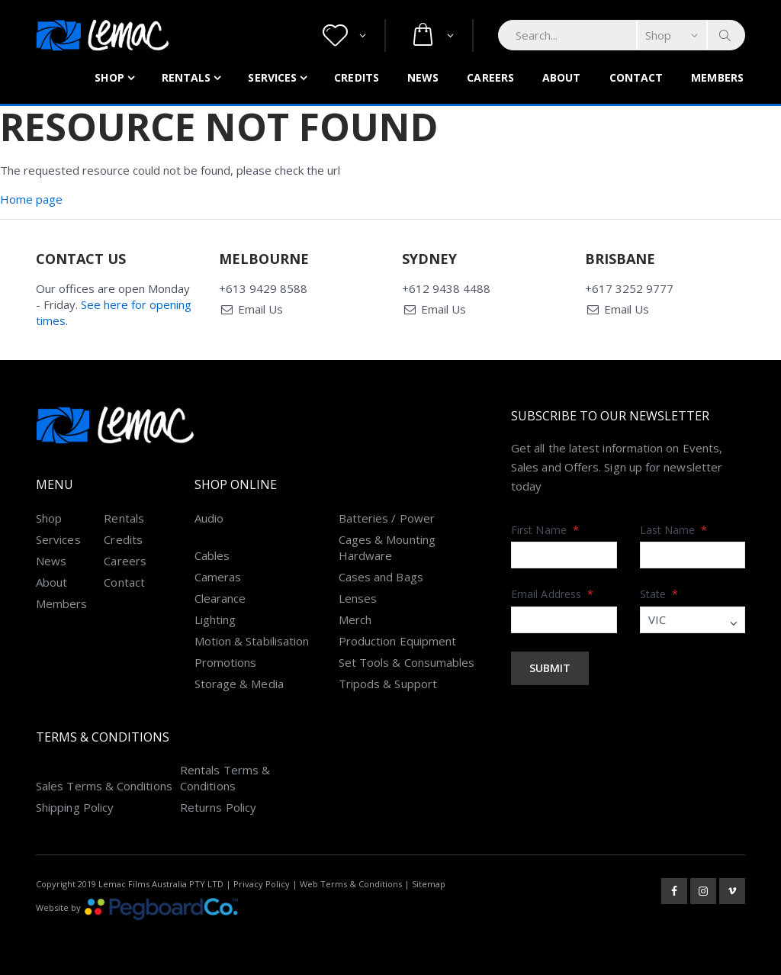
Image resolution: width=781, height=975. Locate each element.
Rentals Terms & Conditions (225, 777)
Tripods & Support (388, 683)
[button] (344, 35)
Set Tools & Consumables (407, 662)
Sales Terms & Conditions (104, 785)
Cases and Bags (381, 576)
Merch (355, 619)
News (423, 77)
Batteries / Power (387, 518)
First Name (545, 530)
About (561, 77)
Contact (636, 77)
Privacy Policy (261, 884)
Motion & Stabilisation (252, 640)
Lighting (215, 619)
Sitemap (428, 884)
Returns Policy (218, 807)
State (659, 594)
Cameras (218, 576)
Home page (31, 199)
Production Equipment (398, 640)
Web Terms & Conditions (351, 884)
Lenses (358, 598)
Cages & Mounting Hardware (387, 547)
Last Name (674, 530)
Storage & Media (239, 683)
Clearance (220, 598)
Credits (356, 77)
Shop (109, 77)
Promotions (225, 662)
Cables (212, 555)
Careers (490, 77)
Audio (208, 518)
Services (272, 77)
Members (717, 77)
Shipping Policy (75, 807)
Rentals (186, 77)
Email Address (552, 594)
